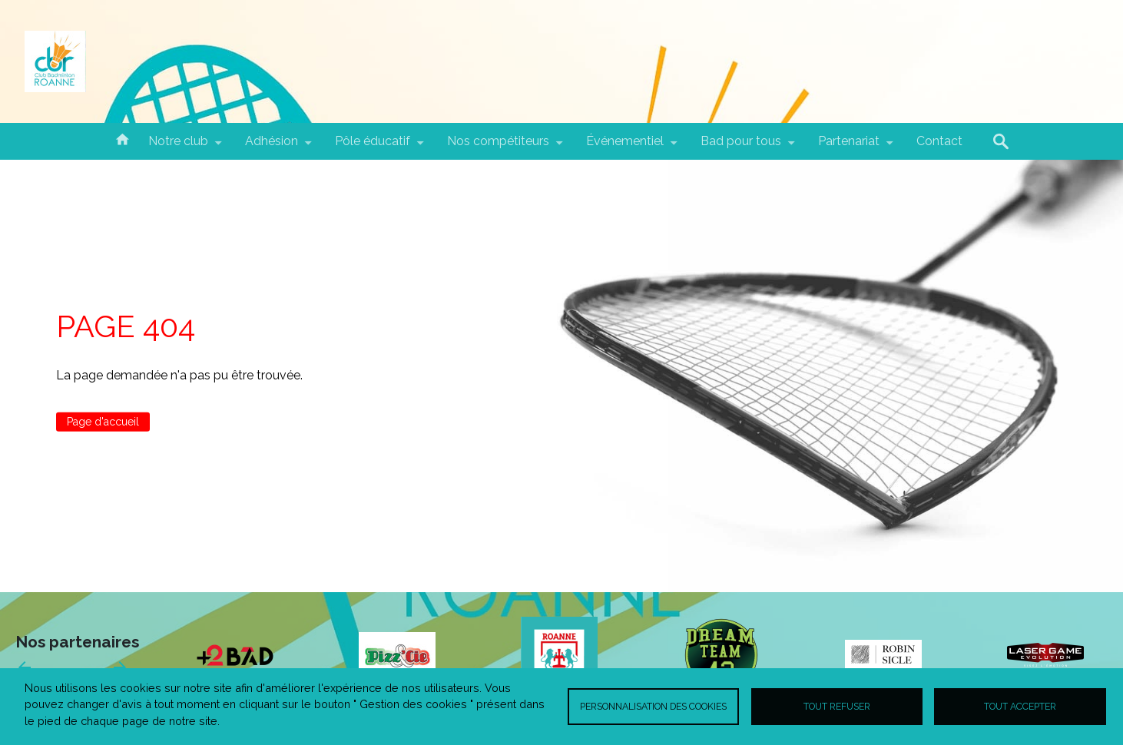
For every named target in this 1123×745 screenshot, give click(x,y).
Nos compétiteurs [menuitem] (498, 147)
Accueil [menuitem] (122, 138)
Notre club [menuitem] (178, 147)
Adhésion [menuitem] (271, 147)
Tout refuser (836, 706)
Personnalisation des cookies (653, 706)
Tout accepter (1020, 706)
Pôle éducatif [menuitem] (372, 147)
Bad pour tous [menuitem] (741, 147)
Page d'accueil (103, 422)
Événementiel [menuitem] (625, 147)
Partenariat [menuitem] (849, 147)
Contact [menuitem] (939, 141)
